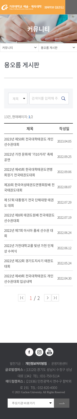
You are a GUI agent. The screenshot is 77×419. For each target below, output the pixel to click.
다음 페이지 (47, 297)
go (61, 403)
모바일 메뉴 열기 (72, 7)
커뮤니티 (7, 47)
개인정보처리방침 (36, 363)
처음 (21, 297)
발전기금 (15, 363)
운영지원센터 (59, 363)
